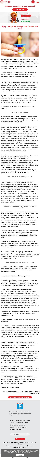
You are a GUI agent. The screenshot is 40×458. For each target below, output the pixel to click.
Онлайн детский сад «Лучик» (18, 427)
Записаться (20, 9)
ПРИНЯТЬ (19, 455)
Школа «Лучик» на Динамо (17, 424)
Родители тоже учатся (16, 429)
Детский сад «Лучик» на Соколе (19, 422)
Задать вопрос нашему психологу (20, 397)
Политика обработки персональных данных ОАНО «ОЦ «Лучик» (20, 443)
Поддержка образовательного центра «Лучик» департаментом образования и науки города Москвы (20, 413)
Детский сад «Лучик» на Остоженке (20, 420)
